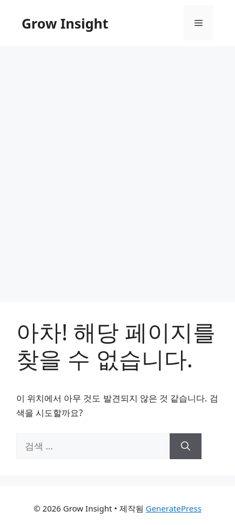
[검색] (186, 446)
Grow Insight (65, 23)
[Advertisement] (117, 168)
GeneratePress (174, 508)
